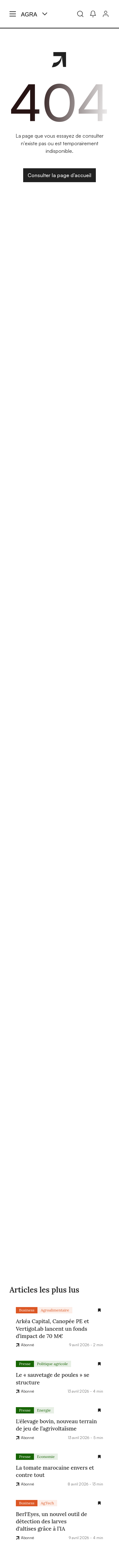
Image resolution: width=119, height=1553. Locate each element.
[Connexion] (105, 14)
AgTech (47, 1503)
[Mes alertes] (93, 14)
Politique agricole (52, 1363)
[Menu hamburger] (13, 13)
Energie (44, 1410)
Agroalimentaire (55, 1310)
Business (26, 1310)
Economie (46, 1456)
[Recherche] (80, 14)
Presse (25, 1363)
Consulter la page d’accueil (59, 175)
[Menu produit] (45, 14)
